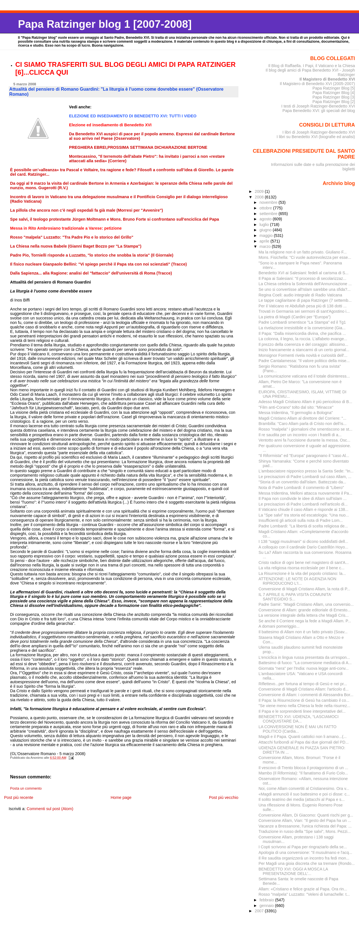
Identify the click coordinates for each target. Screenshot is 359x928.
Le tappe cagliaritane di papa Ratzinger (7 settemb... (305, 300)
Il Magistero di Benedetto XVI (327, 79)
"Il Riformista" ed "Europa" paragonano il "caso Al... (304, 455)
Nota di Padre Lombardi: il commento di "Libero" (301, 487)
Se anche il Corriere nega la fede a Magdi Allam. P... (305, 621)
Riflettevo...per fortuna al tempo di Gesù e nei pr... (303, 684)
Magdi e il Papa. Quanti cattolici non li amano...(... (303, 736)
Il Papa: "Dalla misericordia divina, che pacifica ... (302, 333)
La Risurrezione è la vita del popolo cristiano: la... (302, 573)
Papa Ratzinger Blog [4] (333, 92)
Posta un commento (26, 788)
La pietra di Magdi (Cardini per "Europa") (295, 317)
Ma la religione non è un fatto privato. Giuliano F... (303, 252)
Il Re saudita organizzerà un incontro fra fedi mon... (304, 858)
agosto (266, 219)
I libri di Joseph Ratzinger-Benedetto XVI (318, 132)
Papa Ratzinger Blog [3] (333, 97)
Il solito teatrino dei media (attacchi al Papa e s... (302, 799)
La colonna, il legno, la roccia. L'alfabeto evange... (303, 339)
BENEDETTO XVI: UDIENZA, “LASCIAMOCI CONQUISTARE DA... (299, 718)
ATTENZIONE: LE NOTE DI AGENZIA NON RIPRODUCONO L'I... (297, 581)
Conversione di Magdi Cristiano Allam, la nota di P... (304, 589)
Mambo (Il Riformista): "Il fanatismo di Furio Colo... (303, 773)
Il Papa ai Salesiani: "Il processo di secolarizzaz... (302, 278)
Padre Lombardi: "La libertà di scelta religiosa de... (303, 526)
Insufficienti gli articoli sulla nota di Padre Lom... (301, 520)
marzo (265, 246)
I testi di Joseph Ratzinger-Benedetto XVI (318, 106)
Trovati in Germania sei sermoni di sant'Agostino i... (304, 311)
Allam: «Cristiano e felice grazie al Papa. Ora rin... (303, 889)
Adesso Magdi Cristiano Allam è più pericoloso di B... (305, 401)
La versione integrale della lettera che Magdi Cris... (304, 615)
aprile (264, 241)
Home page (121, 797)
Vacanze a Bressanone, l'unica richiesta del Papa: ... (305, 826)
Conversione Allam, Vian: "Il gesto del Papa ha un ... (305, 820)
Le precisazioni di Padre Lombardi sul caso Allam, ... (305, 476)
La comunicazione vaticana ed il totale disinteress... (304, 376)
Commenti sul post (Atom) (50, 808)
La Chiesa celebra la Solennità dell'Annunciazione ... (305, 284)
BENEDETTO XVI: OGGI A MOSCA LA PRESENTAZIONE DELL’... (293, 871)
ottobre (266, 208)
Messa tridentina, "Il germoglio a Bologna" (296, 412)
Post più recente (18, 797)
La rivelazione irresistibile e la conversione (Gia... (302, 328)
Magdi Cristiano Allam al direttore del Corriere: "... (302, 418)
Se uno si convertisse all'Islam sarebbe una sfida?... (305, 289)
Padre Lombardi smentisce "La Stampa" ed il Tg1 (302, 322)
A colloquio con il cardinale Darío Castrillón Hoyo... (303, 547)
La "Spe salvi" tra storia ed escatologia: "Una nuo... (304, 515)
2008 (260, 197)
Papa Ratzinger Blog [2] (333, 101)
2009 (260, 191)
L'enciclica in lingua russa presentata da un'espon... (304, 657)
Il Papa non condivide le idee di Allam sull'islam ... (303, 498)
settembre (269, 213)
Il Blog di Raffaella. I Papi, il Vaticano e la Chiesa (311, 65)
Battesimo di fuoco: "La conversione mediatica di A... (305, 662)
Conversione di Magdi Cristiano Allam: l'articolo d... (304, 689)
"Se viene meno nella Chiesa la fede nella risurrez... (304, 705)
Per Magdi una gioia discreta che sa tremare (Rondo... (307, 863)
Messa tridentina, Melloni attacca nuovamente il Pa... (305, 493)
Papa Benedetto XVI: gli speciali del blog (318, 110)
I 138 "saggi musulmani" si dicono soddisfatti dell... (303, 541)
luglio (264, 224)
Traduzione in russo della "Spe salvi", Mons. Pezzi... (305, 831)
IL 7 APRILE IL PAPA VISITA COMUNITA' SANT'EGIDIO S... (295, 596)
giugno (266, 230)
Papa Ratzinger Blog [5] (333, 88)
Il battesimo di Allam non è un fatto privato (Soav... (303, 632)
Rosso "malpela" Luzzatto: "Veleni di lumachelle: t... (304, 894)
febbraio (267, 900)
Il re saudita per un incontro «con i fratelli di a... (300, 435)
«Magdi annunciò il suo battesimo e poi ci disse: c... (304, 794)
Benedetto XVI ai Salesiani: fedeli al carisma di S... (304, 273)
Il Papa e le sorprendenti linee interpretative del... (302, 711)
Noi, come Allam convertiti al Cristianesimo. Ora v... (304, 788)
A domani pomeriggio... (279, 626)
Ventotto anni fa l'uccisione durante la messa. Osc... (304, 440)
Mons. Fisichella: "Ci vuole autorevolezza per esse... (305, 257)
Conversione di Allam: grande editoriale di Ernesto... (305, 610)
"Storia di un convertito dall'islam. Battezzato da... (302, 482)
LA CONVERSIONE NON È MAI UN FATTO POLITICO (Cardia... (298, 728)
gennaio (267, 905)
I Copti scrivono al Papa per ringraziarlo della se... (303, 847)
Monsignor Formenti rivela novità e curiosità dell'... (303, 355)
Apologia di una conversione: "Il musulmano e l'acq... (305, 852)
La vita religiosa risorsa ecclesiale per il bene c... (301, 568)
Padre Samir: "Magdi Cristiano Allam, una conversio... (306, 604)
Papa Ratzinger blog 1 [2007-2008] (105, 24)
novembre (269, 202)
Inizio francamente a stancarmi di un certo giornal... (304, 350)
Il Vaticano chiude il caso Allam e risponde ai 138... (303, 509)
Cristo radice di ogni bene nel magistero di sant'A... (304, 562)
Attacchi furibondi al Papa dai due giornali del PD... (304, 742)
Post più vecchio (223, 797)
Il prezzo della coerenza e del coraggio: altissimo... (303, 344)
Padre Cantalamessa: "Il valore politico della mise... (304, 360)
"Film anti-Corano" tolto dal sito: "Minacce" (296, 407)
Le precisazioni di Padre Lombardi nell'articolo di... (303, 504)
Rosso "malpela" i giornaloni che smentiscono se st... (306, 429)
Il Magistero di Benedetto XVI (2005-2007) (317, 83)
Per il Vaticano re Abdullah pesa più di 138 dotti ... (303, 306)
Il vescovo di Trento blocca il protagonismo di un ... (303, 767)
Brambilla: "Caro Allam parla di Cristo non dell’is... (303, 423)
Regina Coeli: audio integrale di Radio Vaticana (300, 295)
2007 (260, 911)
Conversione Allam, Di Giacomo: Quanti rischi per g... (306, 815)
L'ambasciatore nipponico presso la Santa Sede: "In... (306, 471)
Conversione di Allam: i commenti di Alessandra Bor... (306, 694)
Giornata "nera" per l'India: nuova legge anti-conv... (304, 668)
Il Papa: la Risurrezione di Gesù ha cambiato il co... (304, 700)
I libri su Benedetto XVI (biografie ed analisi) (316, 136)
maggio (266, 235)
